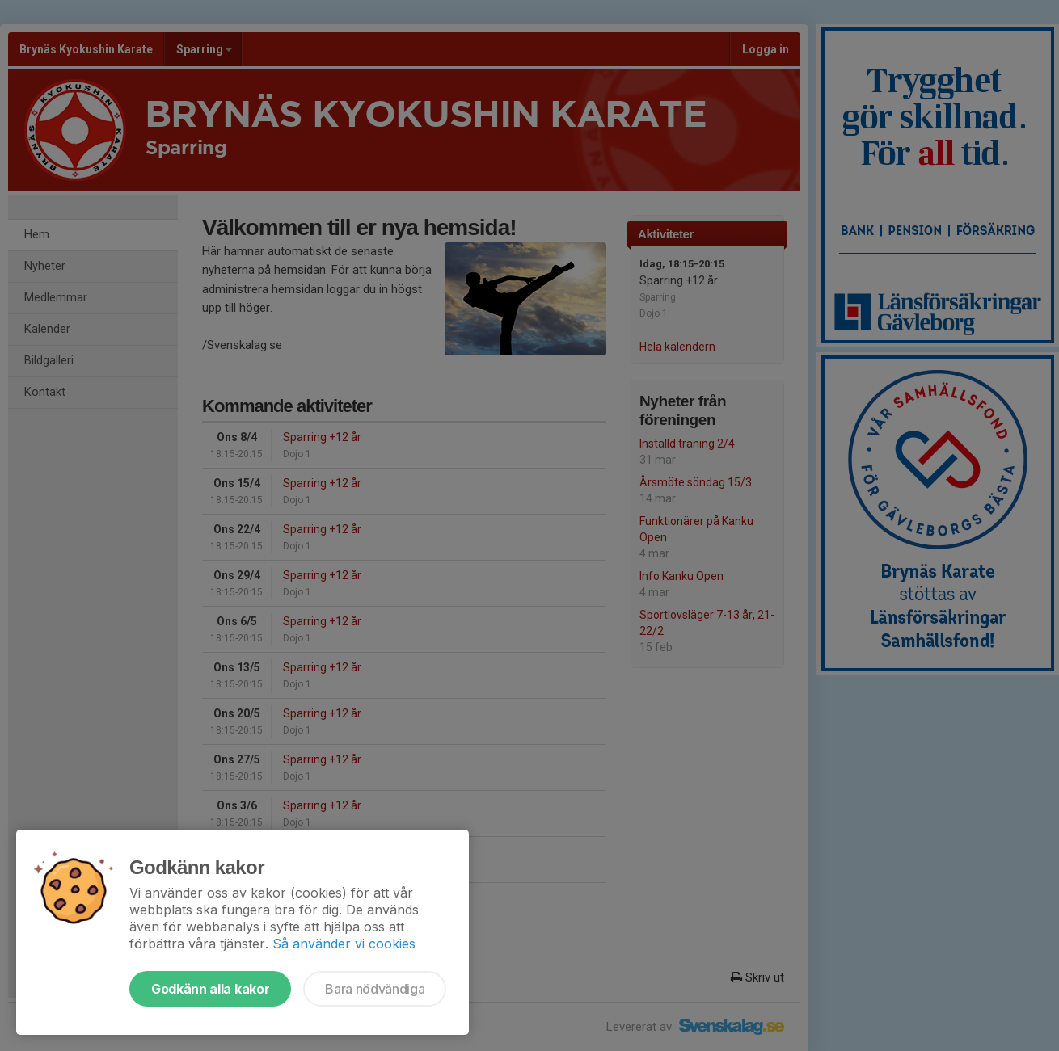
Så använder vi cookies (344, 943)
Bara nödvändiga (374, 989)
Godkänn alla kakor (210, 989)
